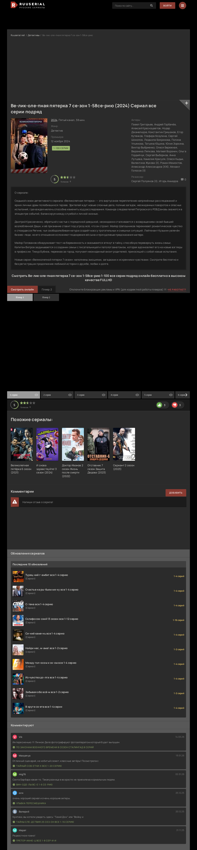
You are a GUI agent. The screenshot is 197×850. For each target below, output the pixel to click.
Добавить (176, 492)
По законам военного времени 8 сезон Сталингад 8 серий (53, 747)
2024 (54, 120)
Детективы (34, 35)
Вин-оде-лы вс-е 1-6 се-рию (33, 784)
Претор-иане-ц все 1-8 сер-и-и (34, 840)
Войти (167, 5)
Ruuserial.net (18, 35)
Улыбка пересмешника (29, 803)
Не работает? (177, 289)
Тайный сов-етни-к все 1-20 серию (37, 765)
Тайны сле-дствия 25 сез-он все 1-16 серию (43, 821)
